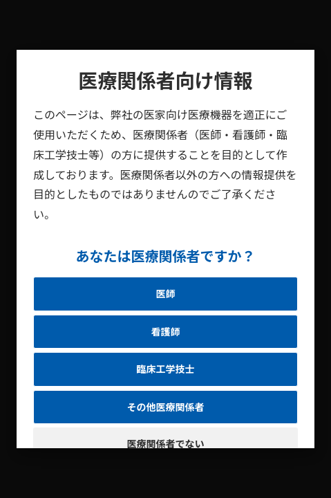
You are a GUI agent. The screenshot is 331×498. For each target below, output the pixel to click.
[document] (165, 249)
